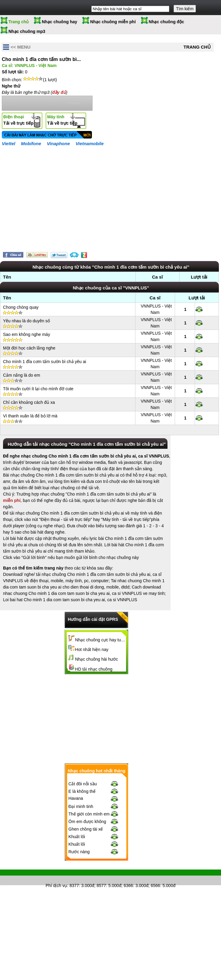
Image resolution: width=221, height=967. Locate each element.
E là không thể (82, 791)
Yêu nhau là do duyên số (26, 320)
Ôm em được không (87, 821)
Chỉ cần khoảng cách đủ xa (29, 402)
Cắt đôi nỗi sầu (82, 783)
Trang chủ (18, 21)
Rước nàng (78, 851)
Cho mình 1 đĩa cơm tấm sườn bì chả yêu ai (44, 361)
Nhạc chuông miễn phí (113, 21)
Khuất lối (76, 836)
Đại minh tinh (80, 806)
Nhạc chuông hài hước (96, 659)
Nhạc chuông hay (59, 21)
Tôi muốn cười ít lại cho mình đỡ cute (38, 388)
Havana (75, 798)
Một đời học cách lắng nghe (29, 348)
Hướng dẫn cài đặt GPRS (93, 619)
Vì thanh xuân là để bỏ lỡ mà (30, 415)
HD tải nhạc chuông (93, 669)
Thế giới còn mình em (88, 814)
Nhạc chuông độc (166, 21)
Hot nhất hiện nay (91, 649)
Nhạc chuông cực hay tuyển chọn (100, 639)
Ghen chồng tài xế (85, 829)
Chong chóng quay (21, 307)
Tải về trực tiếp (18, 120)
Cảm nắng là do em (21, 375)
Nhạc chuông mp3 (26, 31)
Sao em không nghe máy (26, 334)
